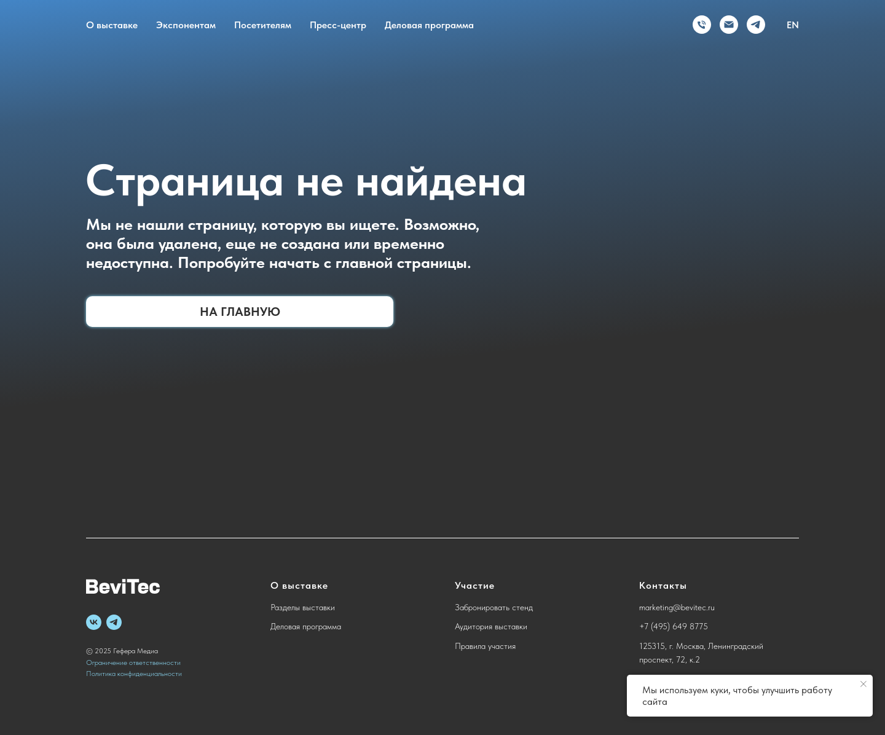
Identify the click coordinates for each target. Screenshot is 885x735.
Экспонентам (186, 25)
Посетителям (262, 25)
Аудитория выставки (491, 626)
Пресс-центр (338, 25)
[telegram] (756, 24)
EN (793, 25)
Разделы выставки (302, 607)
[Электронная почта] (729, 24)
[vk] (93, 622)
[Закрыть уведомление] (863, 684)
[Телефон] (702, 24)
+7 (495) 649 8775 (673, 626)
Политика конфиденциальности (134, 673)
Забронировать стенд (494, 607)
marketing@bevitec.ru (677, 607)
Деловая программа (429, 25)
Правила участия (485, 646)
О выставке (112, 25)
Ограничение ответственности (133, 662)
